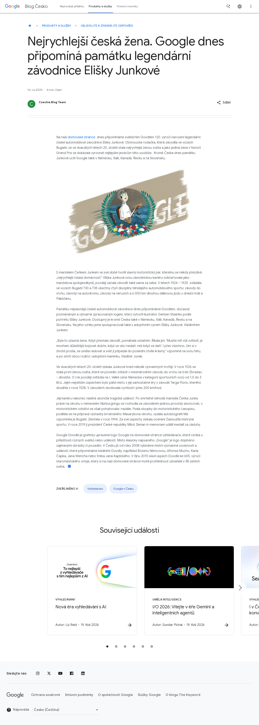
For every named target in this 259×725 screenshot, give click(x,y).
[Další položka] (240, 588)
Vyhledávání (95, 488)
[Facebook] (71, 673)
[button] (224, 102)
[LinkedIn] (83, 673)
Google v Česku (123, 488)
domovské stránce (81, 137)
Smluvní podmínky (79, 695)
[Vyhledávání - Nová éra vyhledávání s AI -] (76, 591)
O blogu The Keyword (183, 695)
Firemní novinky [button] (127, 6)
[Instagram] (38, 673)
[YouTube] (60, 673)
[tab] (107, 646)
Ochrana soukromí (45, 695)
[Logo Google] (15, 695)
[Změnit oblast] (66, 710)
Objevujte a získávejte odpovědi (107, 25)
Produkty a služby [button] (100, 6)
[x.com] (49, 673)
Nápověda (17, 709)
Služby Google (149, 695)
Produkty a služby (56, 25)
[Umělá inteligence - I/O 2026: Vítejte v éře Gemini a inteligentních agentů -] (182, 591)
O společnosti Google (115, 695)
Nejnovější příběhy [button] (72, 6)
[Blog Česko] (30, 25)
